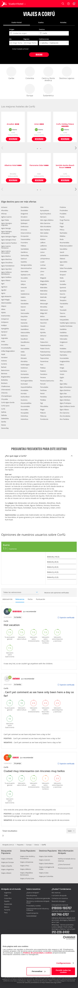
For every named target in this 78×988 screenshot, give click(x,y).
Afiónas (4, 214)
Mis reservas (56, 893)
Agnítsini (4, 287)
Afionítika (4, 210)
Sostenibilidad (31, 916)
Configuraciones (63, 963)
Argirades (4, 338)
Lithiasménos (45, 259)
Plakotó (43, 413)
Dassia (3, 425)
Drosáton (24, 217)
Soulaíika (63, 284)
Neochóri (43, 323)
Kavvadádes (25, 348)
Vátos (62, 365)
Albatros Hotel (13, 165)
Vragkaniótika (65, 361)
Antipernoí (5, 319)
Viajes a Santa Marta (46, 863)
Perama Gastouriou (47, 381)
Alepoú (3, 306)
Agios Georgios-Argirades (6, 224)
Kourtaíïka (24, 409)
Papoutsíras (44, 358)
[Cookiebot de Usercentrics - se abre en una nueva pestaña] (64, 937)
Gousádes (24, 278)
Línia (42, 275)
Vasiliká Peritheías (66, 326)
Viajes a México (25, 869)
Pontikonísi (44, 419)
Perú (6, 913)
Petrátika (43, 397)
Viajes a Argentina (7, 869)
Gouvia (23, 281)
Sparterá (63, 287)
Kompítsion (25, 377)
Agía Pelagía (5, 300)
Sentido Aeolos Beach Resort (65, 166)
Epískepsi (24, 223)
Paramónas (44, 361)
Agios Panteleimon (7, 266)
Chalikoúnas (5, 386)
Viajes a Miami (6, 873)
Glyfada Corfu (25, 275)
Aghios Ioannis (6, 217)
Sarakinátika (64, 255)
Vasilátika (63, 329)
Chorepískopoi (6, 396)
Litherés (43, 255)
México (6, 907)
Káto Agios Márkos (46, 220)
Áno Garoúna (64, 413)
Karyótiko (24, 316)
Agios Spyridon (6, 269)
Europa (30, 90)
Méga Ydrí (43, 313)
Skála (61, 278)
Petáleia (43, 400)
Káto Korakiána (45, 226)
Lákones (43, 268)
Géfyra (23, 284)
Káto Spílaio (44, 233)
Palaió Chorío (45, 348)
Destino (42, 29)
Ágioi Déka (63, 384)
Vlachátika (63, 355)
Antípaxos (4, 322)
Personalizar (38, 971)
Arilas (3, 341)
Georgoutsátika (26, 265)
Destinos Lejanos (66, 73)
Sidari (62, 265)
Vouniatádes (64, 358)
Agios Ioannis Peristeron (6, 247)
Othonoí (43, 336)
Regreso (26, 39)
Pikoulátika (44, 406)
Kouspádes (25, 413)
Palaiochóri (44, 342)
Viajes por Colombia (46, 876)
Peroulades (44, 387)
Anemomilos (5, 316)
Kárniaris (43, 217)
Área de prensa (31, 895)
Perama (43, 377)
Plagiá (42, 409)
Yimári (62, 374)
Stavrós (62, 294)
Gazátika (24, 262)
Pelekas (43, 368)
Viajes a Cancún (44, 860)
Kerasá (23, 355)
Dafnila (3, 412)
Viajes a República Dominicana (26, 874)
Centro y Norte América (48, 74)
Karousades (25, 313)
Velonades (63, 339)
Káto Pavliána (45, 230)
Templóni (63, 300)
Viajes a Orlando (7, 859)
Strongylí (63, 297)
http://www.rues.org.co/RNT (51, 982)
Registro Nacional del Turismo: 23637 (40, 981)
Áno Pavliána (64, 419)
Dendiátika (24, 207)
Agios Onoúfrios (7, 262)
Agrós (3, 293)
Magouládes (44, 281)
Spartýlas (63, 291)
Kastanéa (24, 323)
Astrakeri (4, 357)
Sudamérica (48, 90)
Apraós (3, 335)
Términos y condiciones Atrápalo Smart (37, 902)
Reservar (13, 139)
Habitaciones (44, 39)
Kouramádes (25, 406)
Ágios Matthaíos (65, 397)
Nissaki (42, 326)
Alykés (3, 312)
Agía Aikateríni (6, 296)
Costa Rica (7, 898)
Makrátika (43, 291)
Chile (6, 895)
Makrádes (43, 287)
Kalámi (23, 297)
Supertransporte (32, 913)
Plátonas (43, 416)
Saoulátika (63, 249)
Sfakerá (62, 259)
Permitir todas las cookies (63, 971)
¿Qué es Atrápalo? (32, 893)
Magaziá (43, 278)
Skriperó (63, 275)
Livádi (42, 262)
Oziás (42, 339)
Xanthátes (63, 371)
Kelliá (22, 352)
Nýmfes (43, 332)
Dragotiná (24, 214)
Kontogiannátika (27, 381)
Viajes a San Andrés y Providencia (27, 857)
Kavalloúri (24, 339)
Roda (61, 239)
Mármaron (44, 310)
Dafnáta (4, 415)
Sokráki (62, 281)
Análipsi (4, 325)
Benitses (4, 373)
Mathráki (43, 297)
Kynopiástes (44, 210)
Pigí (41, 403)
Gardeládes (25, 249)
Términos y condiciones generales (38, 898)
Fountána (24, 242)
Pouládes (63, 214)
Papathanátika (45, 355)
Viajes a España (6, 866)
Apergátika (5, 328)
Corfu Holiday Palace (65, 125)
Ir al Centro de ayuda (59, 896)
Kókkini (42, 239)
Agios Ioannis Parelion (9, 243)
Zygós (62, 377)
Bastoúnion (5, 370)
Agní (2, 284)
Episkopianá (25, 220)
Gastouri (24, 259)
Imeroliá (24, 287)
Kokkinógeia (25, 365)
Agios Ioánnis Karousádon (6, 252)
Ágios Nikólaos (65, 400)
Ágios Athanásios (66, 387)
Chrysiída (4, 399)
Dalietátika (5, 418)
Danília (3, 422)
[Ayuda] (68, 3)
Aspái (3, 354)
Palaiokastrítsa (45, 345)
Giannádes (24, 271)
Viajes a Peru (24, 866)
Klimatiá (23, 358)
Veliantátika (64, 336)
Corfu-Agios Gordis (7, 402)
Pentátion (43, 374)
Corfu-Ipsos (5, 406)
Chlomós (4, 393)
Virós (61, 345)
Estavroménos (26, 233)
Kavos (23, 345)
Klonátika (24, 361)
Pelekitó (43, 371)
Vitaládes (63, 348)
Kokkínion (24, 368)
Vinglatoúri (64, 342)
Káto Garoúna (45, 223)
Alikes (3, 309)
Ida (10, 39)
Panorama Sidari (39, 165)
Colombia (30, 73)
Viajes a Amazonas (26, 862)
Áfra (61, 381)
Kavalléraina (25, 342)
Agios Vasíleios (6, 277)
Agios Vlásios (5, 280)
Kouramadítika (26, 403)
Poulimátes (64, 210)
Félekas (23, 246)
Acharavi (4, 207)
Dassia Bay (5, 428)
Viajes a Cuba (43, 873)
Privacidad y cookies (33, 906)
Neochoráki (44, 320)
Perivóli (42, 384)
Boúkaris (4, 383)
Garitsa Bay (25, 255)
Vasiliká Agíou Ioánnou (68, 323)
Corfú (3, 409)
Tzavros (62, 313)
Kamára (23, 300)
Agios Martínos (6, 259)
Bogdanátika (5, 377)
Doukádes (24, 210)
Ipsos (23, 291)
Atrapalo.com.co (8, 845)
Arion (39, 124)
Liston (42, 252)
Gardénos (24, 252)
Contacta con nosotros (60, 898)
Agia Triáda (5, 220)
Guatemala (8, 904)
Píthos (62, 230)
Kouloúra (24, 400)
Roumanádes (64, 242)
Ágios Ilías (63, 393)
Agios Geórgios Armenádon (6, 232)
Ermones (24, 230)
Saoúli (62, 252)
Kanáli (23, 310)
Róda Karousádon (66, 246)
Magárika (43, 284)
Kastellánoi (25, 326)
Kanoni (23, 307)
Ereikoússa (24, 226)
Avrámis (4, 364)
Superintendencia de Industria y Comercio (37, 909)
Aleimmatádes (6, 303)
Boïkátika (4, 380)
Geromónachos (26, 268)
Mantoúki (43, 294)
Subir (71, 831)
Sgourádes (63, 262)
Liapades (43, 249)
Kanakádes (25, 303)
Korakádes (24, 390)
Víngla (62, 368)
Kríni (41, 207)
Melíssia (43, 300)
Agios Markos (6, 256)
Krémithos (24, 419)
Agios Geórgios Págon (9, 236)
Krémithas (24, 416)
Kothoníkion (25, 397)
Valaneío (63, 316)
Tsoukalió (63, 310)
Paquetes (20, 845)
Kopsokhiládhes (26, 387)
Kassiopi (24, 320)
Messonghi (44, 303)
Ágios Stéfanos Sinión (67, 406)
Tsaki (61, 307)
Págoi (62, 226)
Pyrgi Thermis (64, 220)
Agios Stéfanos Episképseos (6, 273)
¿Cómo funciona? (64, 864)
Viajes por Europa (7, 862)
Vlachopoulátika (65, 352)
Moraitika (43, 307)
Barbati (3, 367)
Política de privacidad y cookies (37, 953)
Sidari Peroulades (66, 268)
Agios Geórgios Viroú (8, 240)
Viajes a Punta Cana (27, 878)
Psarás (62, 217)
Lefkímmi (43, 246)
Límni (42, 271)
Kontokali (24, 384)
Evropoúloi (25, 236)
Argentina (7, 893)
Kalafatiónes (25, 294)
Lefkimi (42, 242)
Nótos (42, 329)
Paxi (41, 365)
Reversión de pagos (58, 901)
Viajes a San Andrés (46, 856)
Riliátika (62, 236)
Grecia (36, 845)
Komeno (24, 371)
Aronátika (4, 345)
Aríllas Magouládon (8, 351)
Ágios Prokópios (65, 403)
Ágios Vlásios (64, 409)
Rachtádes (63, 233)
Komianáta (25, 374)
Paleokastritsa (45, 352)
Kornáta (23, 393)
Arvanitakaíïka (6, 348)
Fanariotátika (25, 239)
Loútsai (42, 265)
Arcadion (13, 124)
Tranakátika (64, 303)
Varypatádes (64, 320)
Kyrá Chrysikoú (45, 214)
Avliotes (4, 361)
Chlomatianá (5, 389)
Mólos (42, 316)
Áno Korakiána (65, 416)
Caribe (11, 73)
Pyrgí (61, 223)
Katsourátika (25, 332)
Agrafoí (3, 290)
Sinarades (63, 271)
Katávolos (24, 336)
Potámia (63, 207)
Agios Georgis (6, 228)
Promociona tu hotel (65, 868)
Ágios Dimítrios (65, 390)
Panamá (7, 910)
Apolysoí (4, 332)
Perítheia (43, 390)
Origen (11, 29)
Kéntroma (43, 236)
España (6, 901)
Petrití (42, 393)
